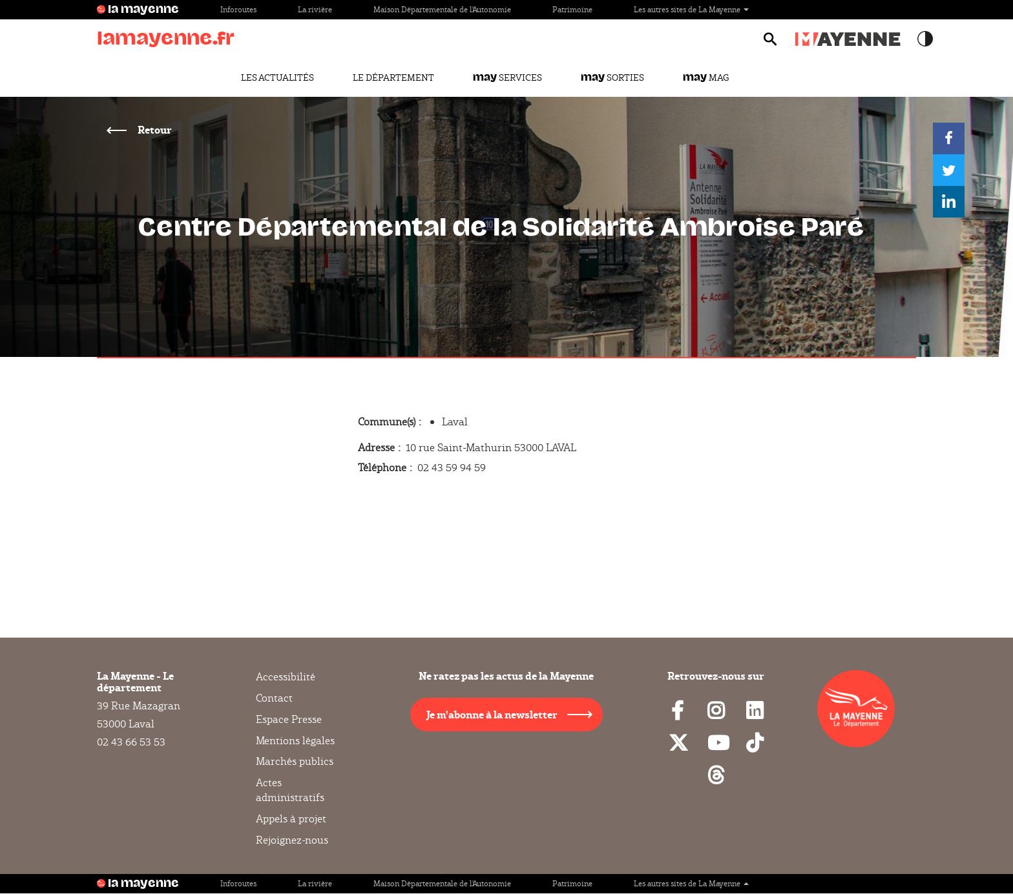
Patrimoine (572, 9)
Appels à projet (291, 818)
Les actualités (277, 77)
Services (507, 77)
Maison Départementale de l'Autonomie (442, 9)
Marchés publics (294, 761)
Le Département (393, 77)
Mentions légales (295, 740)
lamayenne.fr (166, 38)
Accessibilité (285, 677)
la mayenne (143, 10)
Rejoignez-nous (292, 840)
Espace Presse (289, 719)
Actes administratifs (290, 790)
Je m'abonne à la (492, 714)
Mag (706, 77)
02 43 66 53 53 (131, 742)
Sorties (612, 77)
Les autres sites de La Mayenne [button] (691, 9)
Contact (274, 698)
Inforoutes (238, 9)
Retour (154, 129)
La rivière (315, 9)
